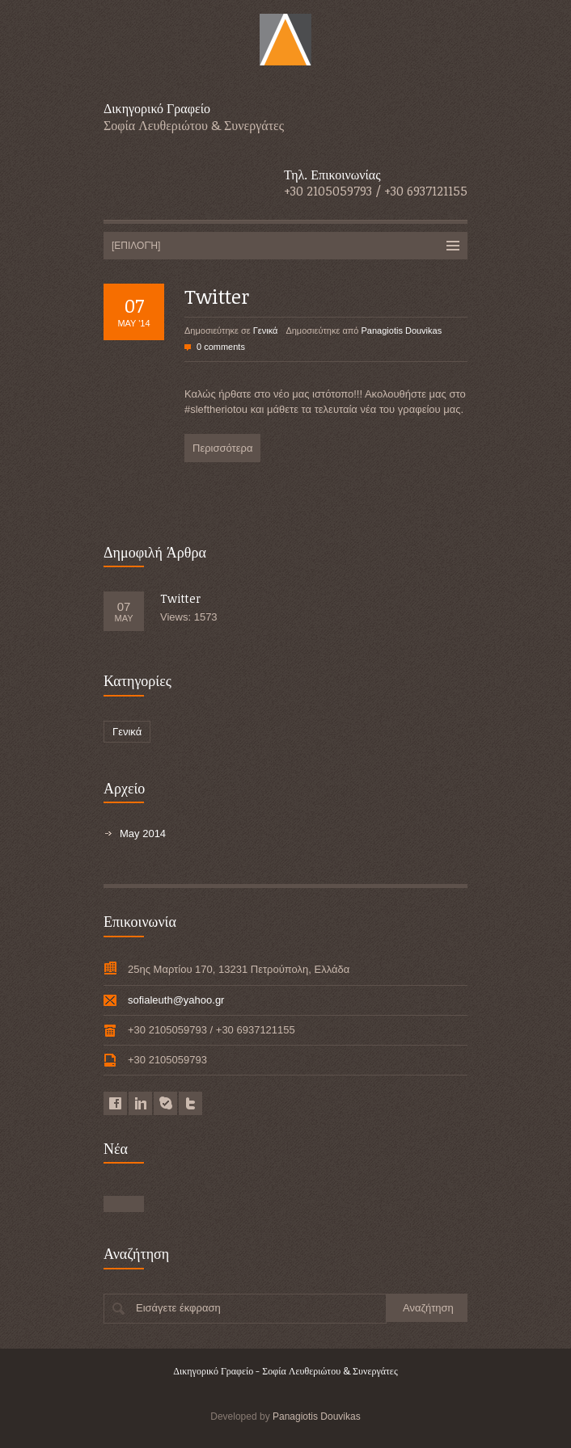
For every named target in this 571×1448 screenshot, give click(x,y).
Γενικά (265, 330)
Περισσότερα (222, 448)
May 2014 (143, 833)
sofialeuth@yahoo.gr (176, 1000)
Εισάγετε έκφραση (178, 1308)
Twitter (216, 296)
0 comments (221, 346)
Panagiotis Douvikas (402, 330)
